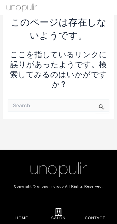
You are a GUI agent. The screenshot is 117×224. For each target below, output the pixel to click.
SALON (58, 218)
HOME (22, 218)
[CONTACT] (95, 212)
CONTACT (95, 218)
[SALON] (58, 212)
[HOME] (22, 212)
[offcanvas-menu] (104, 8)
